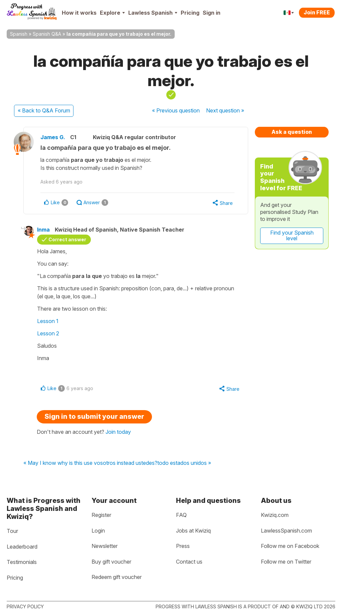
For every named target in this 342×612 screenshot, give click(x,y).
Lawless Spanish (152, 12)
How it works (79, 12)
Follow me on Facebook (290, 546)
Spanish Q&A (47, 34)
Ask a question (292, 131)
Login (98, 530)
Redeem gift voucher (117, 577)
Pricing (190, 12)
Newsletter (105, 546)
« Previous (176, 110)
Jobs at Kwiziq (193, 530)
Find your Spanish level (292, 235)
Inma (43, 229)
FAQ (181, 515)
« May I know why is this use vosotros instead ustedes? (90, 463)
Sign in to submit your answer (94, 416)
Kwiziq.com (275, 515)
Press (183, 546)
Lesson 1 (47, 321)
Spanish (18, 34)
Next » (225, 110)
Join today (118, 431)
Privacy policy (25, 606)
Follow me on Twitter (286, 561)
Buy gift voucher (111, 561)
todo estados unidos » (184, 463)
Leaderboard (22, 546)
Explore (112, 12)
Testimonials (22, 562)
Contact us (189, 561)
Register (101, 515)
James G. (52, 137)
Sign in (211, 12)
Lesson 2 (48, 333)
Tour (12, 531)
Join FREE (317, 12)
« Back (44, 110)
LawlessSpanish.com (286, 530)
